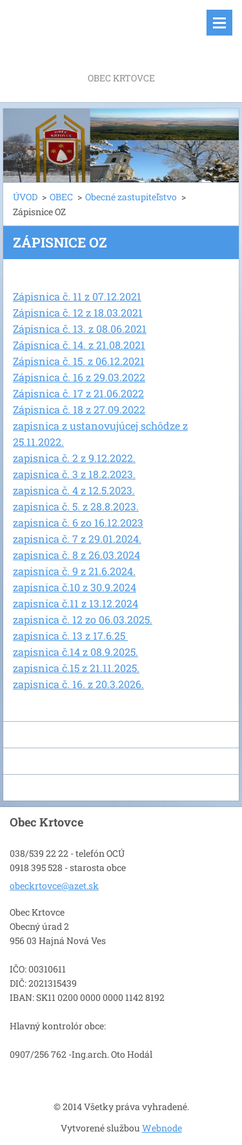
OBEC (61, 197)
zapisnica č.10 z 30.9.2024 (74, 587)
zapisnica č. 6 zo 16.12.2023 (78, 522)
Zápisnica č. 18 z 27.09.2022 (79, 409)
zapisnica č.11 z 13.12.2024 (75, 603)
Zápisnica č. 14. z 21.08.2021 (79, 345)
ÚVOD (25, 197)
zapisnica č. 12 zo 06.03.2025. (82, 619)
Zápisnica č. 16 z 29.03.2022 (79, 377)
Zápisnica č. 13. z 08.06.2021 (79, 328)
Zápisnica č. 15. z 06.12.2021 (79, 361)
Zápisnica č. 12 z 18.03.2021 (78, 312)
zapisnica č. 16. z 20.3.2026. (78, 684)
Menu (219, 23)
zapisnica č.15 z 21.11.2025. (76, 668)
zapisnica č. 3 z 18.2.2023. (74, 474)
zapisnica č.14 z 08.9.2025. (75, 651)
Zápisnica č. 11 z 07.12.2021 (77, 296)
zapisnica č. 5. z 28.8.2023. (76, 506)
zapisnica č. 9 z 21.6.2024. (74, 571)
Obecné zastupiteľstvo (131, 197)
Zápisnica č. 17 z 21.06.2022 (78, 393)
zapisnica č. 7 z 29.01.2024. (77, 538)
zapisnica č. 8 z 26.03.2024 (76, 555)
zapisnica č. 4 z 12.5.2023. (74, 490)
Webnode (162, 1128)
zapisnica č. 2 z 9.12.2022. (74, 458)
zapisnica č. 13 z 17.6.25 (70, 635)
